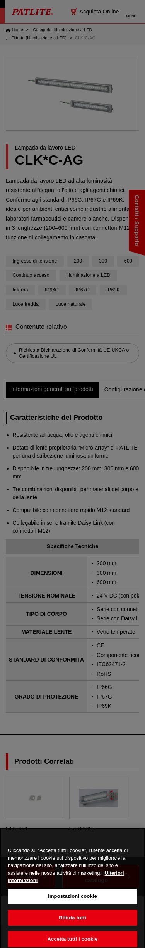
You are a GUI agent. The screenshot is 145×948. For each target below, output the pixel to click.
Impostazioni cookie (72, 900)
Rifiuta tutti (72, 921)
